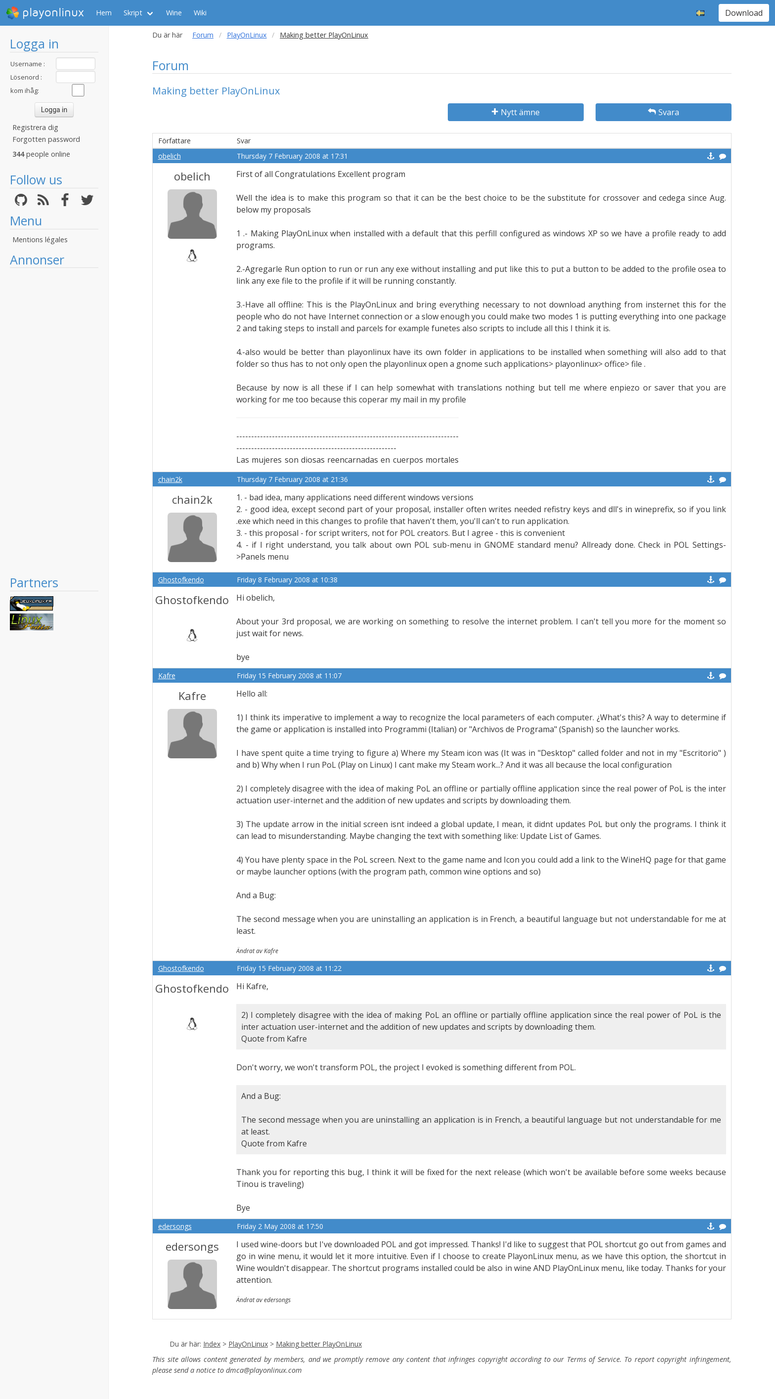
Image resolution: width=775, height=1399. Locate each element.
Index (211, 1344)
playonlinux (45, 13)
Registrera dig (35, 127)
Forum (203, 35)
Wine (174, 12)
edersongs (175, 1226)
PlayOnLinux (247, 35)
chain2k (170, 479)
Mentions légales (40, 239)
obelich (169, 156)
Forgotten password (46, 139)
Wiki (200, 12)
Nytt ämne (516, 112)
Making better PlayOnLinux (319, 1344)
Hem (104, 12)
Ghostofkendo (181, 579)
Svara (663, 112)
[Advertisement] (54, 421)
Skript (133, 12)
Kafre (166, 675)
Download (744, 12)
